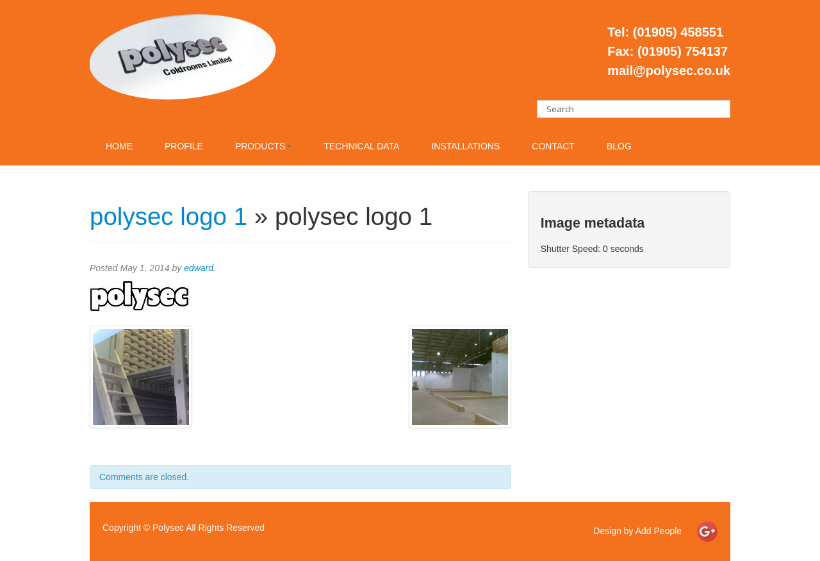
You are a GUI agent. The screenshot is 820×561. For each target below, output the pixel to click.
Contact (553, 146)
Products (263, 146)
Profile (184, 146)
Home (119, 146)
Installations (465, 146)
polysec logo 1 (168, 216)
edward (198, 268)
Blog (619, 146)
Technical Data (361, 146)
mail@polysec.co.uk (668, 70)
